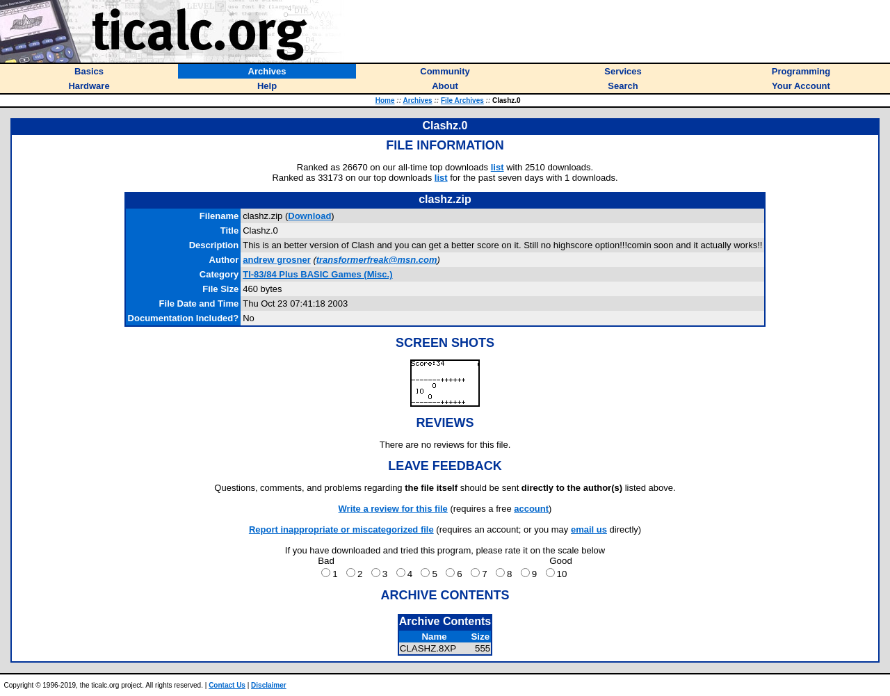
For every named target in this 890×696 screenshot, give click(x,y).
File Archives (462, 100)
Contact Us (227, 685)
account (531, 508)
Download (309, 216)
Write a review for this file (393, 508)
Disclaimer (268, 685)
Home (385, 100)
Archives (417, 100)
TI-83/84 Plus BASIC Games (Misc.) (317, 274)
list (497, 167)
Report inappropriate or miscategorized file (341, 529)
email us (589, 529)
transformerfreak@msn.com (376, 259)
